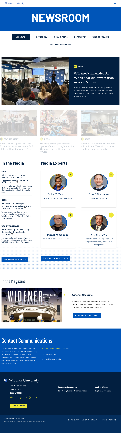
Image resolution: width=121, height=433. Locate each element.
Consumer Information (108, 420)
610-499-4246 (51, 354)
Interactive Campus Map (67, 387)
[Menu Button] (114, 3)
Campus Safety (73, 420)
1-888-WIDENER (16, 393)
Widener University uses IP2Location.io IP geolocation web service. (25, 421)
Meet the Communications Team (53, 348)
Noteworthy (80, 37)
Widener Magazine (101, 37)
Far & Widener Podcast (60, 44)
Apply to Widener (102, 387)
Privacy (94, 420)
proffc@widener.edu (53, 359)
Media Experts (61, 37)
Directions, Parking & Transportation (72, 391)
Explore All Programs (103, 391)
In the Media (42, 37)
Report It (85, 420)
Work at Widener (19, 406)
